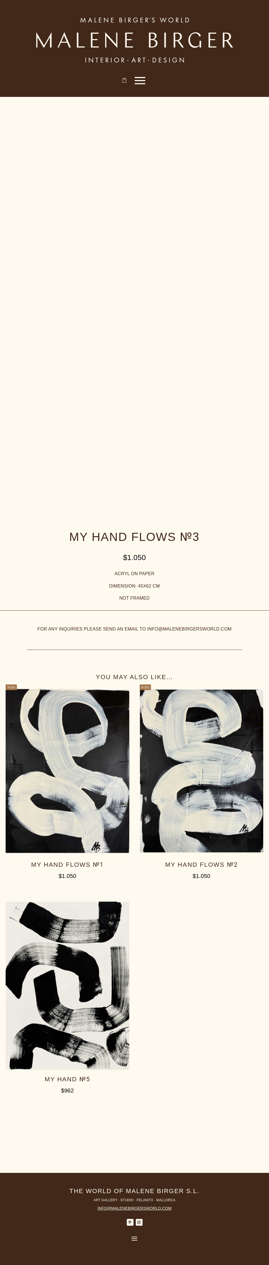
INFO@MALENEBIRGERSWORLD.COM (135, 1208)
